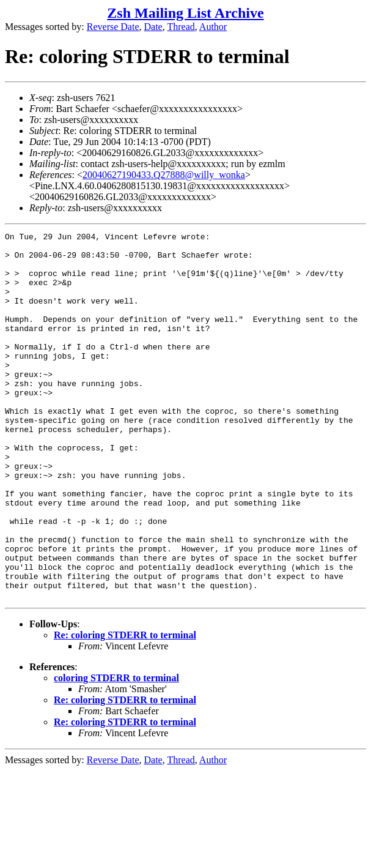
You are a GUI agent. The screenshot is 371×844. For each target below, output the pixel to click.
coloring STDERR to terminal (116, 751)
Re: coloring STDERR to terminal (125, 708)
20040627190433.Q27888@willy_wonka (164, 175)
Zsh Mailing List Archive (185, 13)
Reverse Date (113, 26)
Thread (180, 26)
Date (153, 26)
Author (213, 26)
